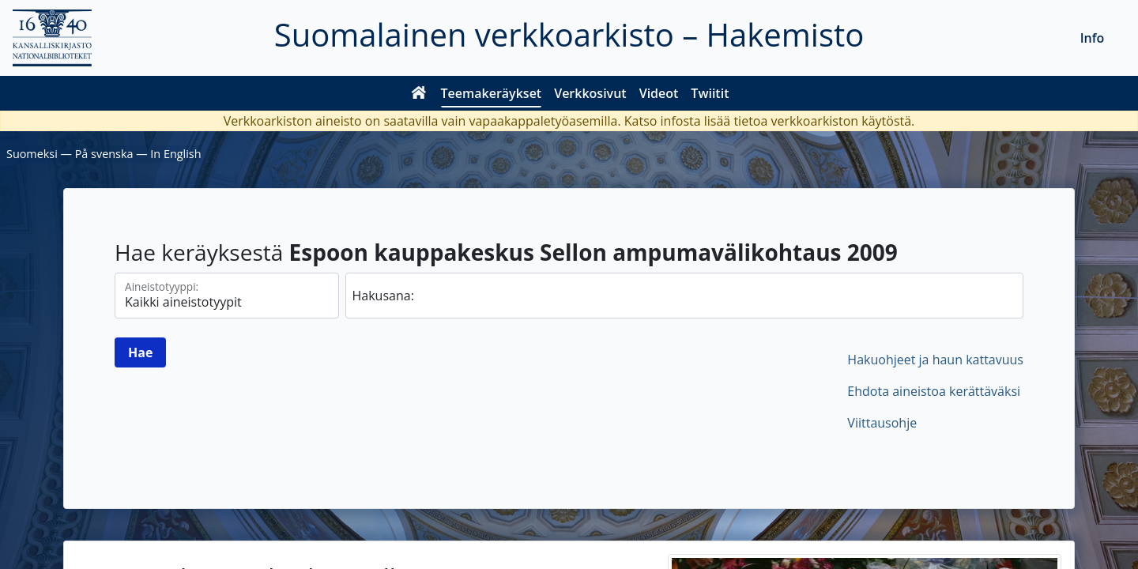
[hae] (684, 295)
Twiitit (710, 93)
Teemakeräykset (491, 93)
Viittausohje (882, 422)
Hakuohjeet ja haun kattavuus (935, 359)
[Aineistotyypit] (227, 295)
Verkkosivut (590, 93)
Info (1092, 38)
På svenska (104, 153)
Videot (659, 93)
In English (175, 153)
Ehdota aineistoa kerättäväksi (933, 391)
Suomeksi (32, 153)
